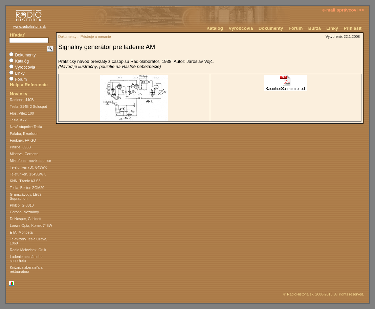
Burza (314, 28)
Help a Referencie (29, 84)
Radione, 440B (22, 100)
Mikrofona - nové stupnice (30, 161)
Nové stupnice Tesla (26, 127)
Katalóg (214, 28)
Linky (332, 28)
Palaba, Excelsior (24, 134)
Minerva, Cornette (24, 154)
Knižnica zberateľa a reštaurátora (26, 269)
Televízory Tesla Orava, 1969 (28, 241)
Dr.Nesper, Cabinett (25, 219)
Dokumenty (271, 28)
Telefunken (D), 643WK (28, 167)
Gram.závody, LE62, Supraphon (26, 196)
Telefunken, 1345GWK (28, 174)
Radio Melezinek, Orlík (28, 250)
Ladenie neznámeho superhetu (26, 259)
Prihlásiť (353, 28)
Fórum (296, 28)
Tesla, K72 (18, 120)
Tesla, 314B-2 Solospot (28, 106)
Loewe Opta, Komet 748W (31, 225)
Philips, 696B (20, 147)
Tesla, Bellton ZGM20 (27, 188)
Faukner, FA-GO (23, 140)
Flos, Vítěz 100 (22, 113)
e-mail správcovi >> (343, 10)
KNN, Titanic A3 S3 (25, 181)
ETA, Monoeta (21, 232)
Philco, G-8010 (22, 205)
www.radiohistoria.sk (29, 26)
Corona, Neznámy (24, 212)
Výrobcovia (240, 28)
